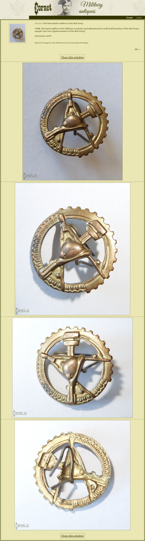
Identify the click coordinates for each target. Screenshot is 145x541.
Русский (129, 17)
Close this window (72, 57)
